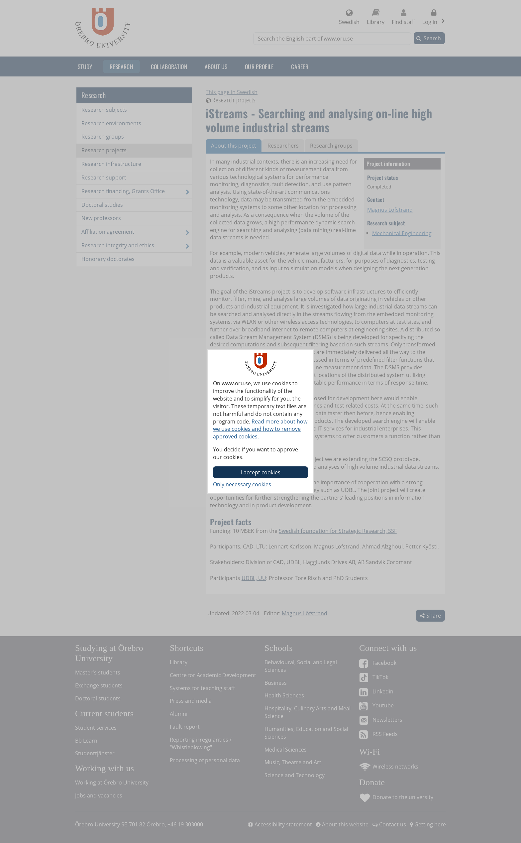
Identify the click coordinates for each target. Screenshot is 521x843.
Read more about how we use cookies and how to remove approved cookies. (260, 429)
